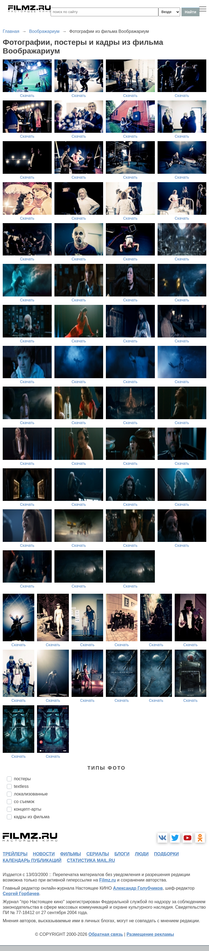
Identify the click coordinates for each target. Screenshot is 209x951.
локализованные (31, 794)
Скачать (27, 95)
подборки (166, 854)
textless (21, 786)
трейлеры (15, 854)
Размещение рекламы (150, 934)
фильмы (70, 854)
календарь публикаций (32, 860)
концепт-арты (27, 809)
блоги (121, 854)
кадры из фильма (32, 816)
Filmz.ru (107, 880)
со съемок (24, 801)
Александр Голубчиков (138, 888)
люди (142, 854)
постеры (22, 778)
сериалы (97, 854)
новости (44, 854)
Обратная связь (105, 934)
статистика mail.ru (91, 860)
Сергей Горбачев (21, 893)
